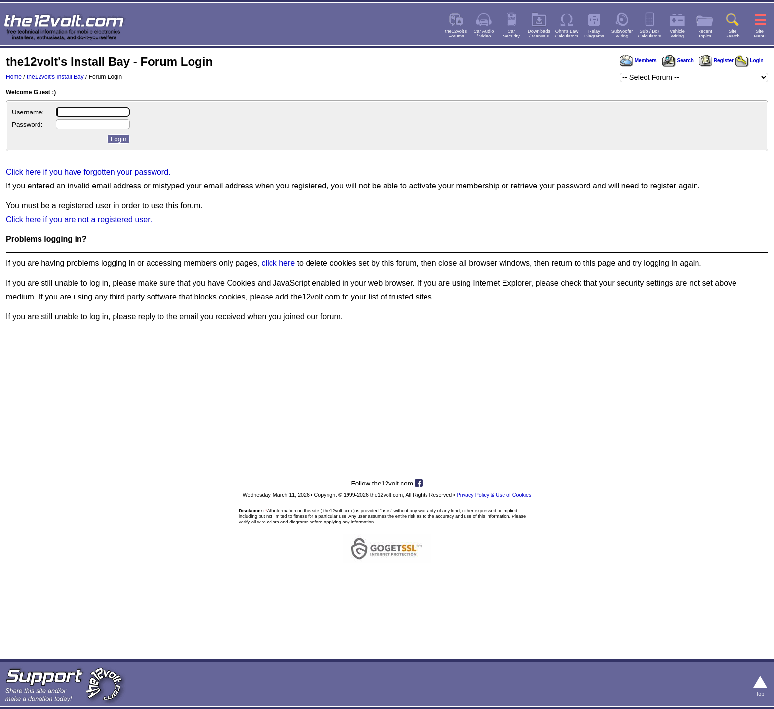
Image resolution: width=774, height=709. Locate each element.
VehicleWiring (677, 33)
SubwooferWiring (622, 33)
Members (638, 60)
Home (14, 77)
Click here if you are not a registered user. (79, 219)
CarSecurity (511, 33)
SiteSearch (732, 33)
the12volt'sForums (456, 33)
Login (749, 60)
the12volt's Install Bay (55, 77)
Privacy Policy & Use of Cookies (494, 495)
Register (716, 60)
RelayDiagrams (594, 33)
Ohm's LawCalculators (567, 33)
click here (278, 263)
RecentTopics (704, 33)
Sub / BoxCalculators (649, 33)
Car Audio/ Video (484, 33)
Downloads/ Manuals (539, 33)
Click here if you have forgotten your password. (88, 172)
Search (678, 60)
